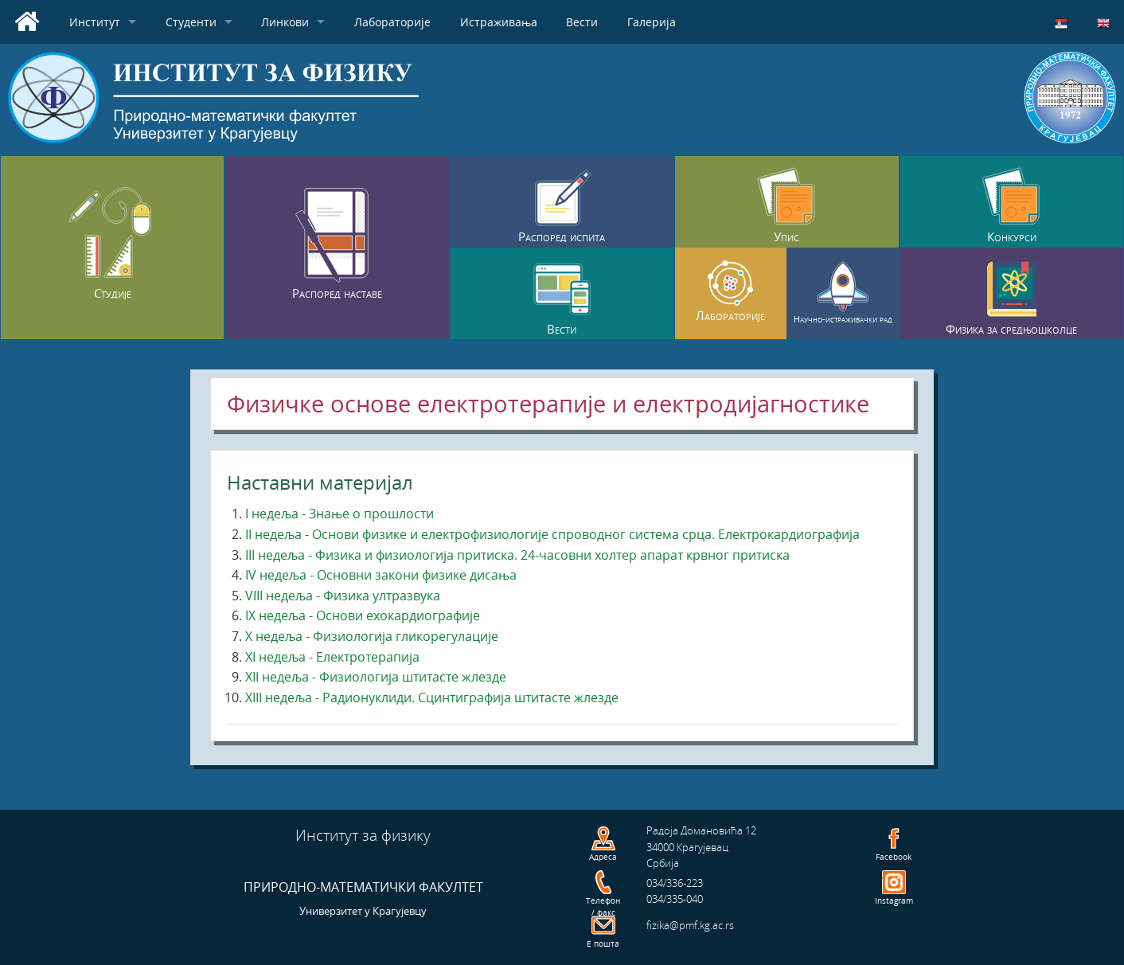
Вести (582, 21)
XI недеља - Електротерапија (332, 657)
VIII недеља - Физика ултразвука (342, 595)
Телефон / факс (603, 906)
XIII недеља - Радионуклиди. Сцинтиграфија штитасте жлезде (432, 697)
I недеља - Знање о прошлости (339, 513)
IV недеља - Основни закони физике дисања (381, 575)
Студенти (191, 21)
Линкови (285, 21)
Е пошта (603, 943)
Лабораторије (392, 21)
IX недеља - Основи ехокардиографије (362, 615)
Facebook (893, 856)
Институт (94, 21)
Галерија (651, 21)
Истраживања (498, 21)
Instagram (894, 900)
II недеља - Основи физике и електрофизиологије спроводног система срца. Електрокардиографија (552, 534)
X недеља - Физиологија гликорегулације (371, 636)
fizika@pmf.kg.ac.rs (690, 925)
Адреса (603, 856)
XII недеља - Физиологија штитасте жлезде (375, 677)
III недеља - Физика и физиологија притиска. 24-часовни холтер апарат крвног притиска (517, 555)
